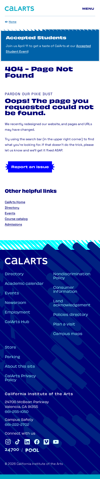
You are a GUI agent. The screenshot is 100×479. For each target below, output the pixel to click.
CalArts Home (15, 202)
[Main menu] (89, 9)
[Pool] (32, 450)
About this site (20, 366)
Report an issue (30, 167)
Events (10, 213)
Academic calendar (24, 284)
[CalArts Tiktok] (17, 442)
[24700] (12, 450)
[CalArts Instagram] (8, 442)
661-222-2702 (17, 425)
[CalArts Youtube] (56, 442)
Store (10, 347)
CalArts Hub (17, 322)
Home (12, 22)
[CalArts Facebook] (37, 442)
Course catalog (16, 219)
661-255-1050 (16, 412)
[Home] (19, 8)
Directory (12, 208)
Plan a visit (64, 324)
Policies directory (70, 315)
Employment (17, 312)
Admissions (13, 224)
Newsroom (15, 303)
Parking (12, 357)
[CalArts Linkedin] (27, 442)
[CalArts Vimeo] (46, 442)
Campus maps (67, 334)
